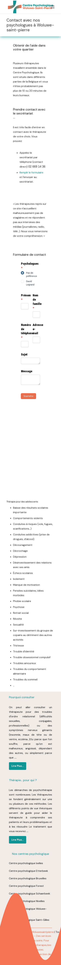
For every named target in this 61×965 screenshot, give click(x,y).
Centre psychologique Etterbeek (28, 871)
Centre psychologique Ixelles (26, 863)
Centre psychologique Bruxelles (27, 878)
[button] (52, 7)
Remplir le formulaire (31, 172)
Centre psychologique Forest (26, 886)
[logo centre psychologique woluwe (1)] (30, 7)
